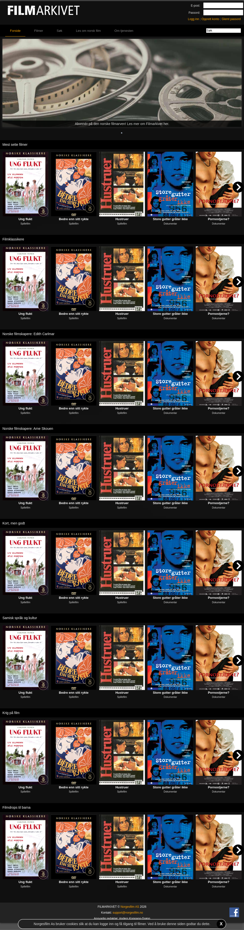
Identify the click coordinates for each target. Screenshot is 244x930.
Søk (59, 31)
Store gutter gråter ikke (170, 219)
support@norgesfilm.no (128, 912)
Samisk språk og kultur (19, 618)
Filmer (38, 31)
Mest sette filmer (15, 145)
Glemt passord (231, 19)
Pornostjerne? (218, 219)
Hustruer (122, 219)
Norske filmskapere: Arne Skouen (27, 429)
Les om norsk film (88, 31)
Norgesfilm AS (130, 906)
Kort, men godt (13, 523)
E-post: (195, 5)
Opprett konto (210, 19)
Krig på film (11, 713)
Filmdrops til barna (16, 807)
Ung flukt (25, 219)
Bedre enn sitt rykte (73, 219)
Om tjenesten (123, 31)
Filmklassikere (13, 239)
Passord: (194, 12)
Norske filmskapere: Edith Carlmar (28, 334)
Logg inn (193, 19)
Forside (15, 31)
